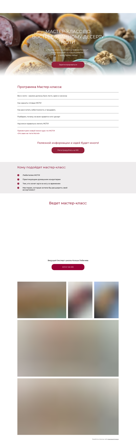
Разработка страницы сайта (105, 439)
